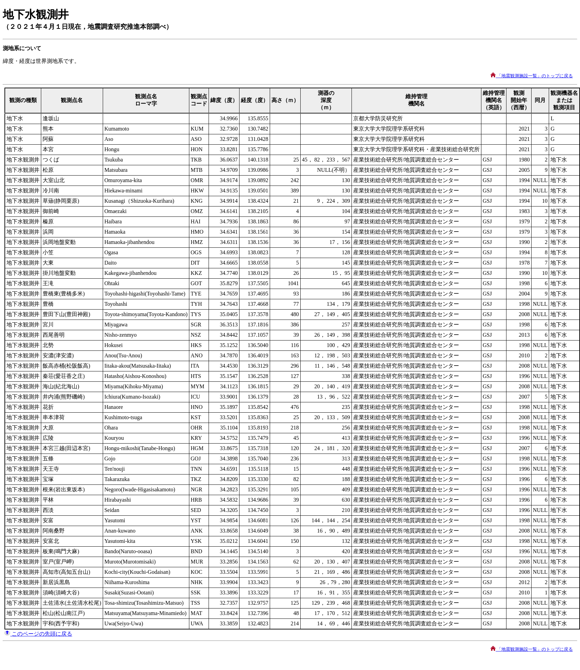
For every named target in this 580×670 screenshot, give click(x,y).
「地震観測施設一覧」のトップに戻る (531, 75)
